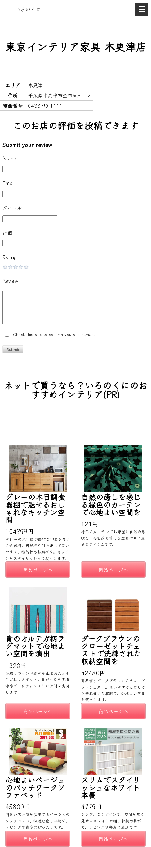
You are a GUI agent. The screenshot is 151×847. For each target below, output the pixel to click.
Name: (10, 157)
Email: (9, 182)
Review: (11, 280)
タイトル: (13, 207)
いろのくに (28, 9)
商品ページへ (38, 569)
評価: (8, 232)
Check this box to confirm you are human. (50, 334)
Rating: (10, 257)
